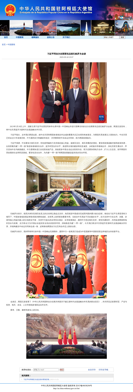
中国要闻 (19, 37)
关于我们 (66, 37)
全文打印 (92, 370)
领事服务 (35, 37)
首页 (6, 37)
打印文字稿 (103, 370)
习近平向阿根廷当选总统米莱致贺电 (36, 379)
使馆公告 (50, 37)
